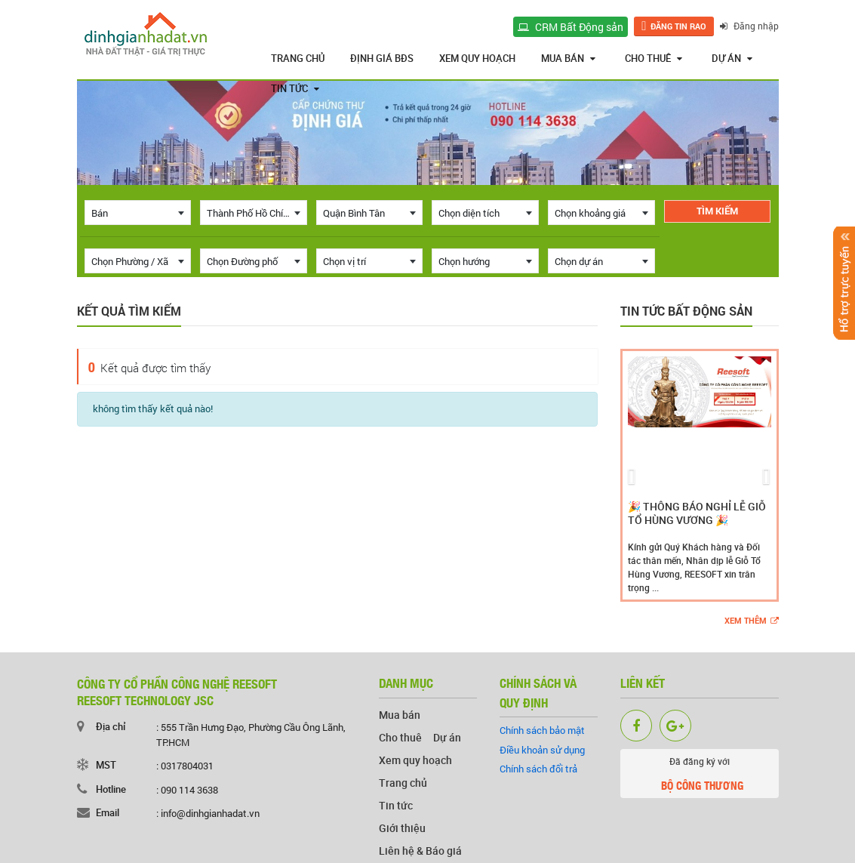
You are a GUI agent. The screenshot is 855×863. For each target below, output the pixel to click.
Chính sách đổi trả (538, 768)
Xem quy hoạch (477, 58)
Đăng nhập (749, 26)
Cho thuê (653, 58)
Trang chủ (297, 58)
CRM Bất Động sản (570, 27)
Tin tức (295, 88)
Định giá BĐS (382, 58)
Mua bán (568, 58)
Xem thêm (751, 621)
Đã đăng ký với (699, 776)
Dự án (732, 58)
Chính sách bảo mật (542, 730)
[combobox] (138, 212)
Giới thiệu (402, 828)
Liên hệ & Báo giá (420, 850)
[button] (632, 475)
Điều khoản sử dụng (542, 750)
